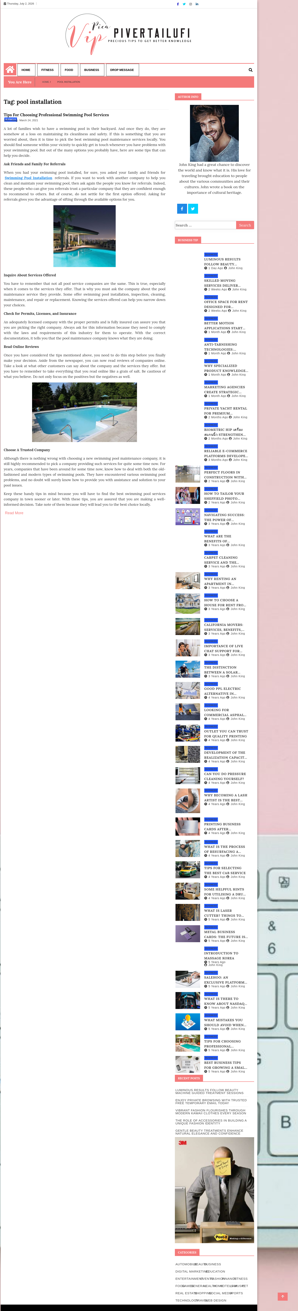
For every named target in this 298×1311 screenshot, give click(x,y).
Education (215, 1271)
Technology (187, 1300)
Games (188, 1286)
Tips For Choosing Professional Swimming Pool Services (56, 114)
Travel (202, 1300)
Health (209, 1286)
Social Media (221, 1293)
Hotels (226, 1286)
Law (233, 1286)
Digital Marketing (192, 1271)
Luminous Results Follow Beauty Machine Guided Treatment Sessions (209, 1091)
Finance (229, 1278)
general (199, 1286)
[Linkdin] (197, 4)
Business (91, 70)
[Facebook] (178, 4)
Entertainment (189, 1278)
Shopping (203, 1293)
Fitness (47, 70)
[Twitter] (184, 4)
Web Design (215, 1300)
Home (26, 70)
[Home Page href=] (10, 71)
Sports (236, 1293)
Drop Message (122, 70)
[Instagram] (191, 4)
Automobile (186, 1264)
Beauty (200, 1264)
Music (239, 1286)
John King (11, 120)
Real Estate (186, 1293)
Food (69, 70)
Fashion (217, 1278)
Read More (14, 513)
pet (245, 1286)
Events (207, 1278)
